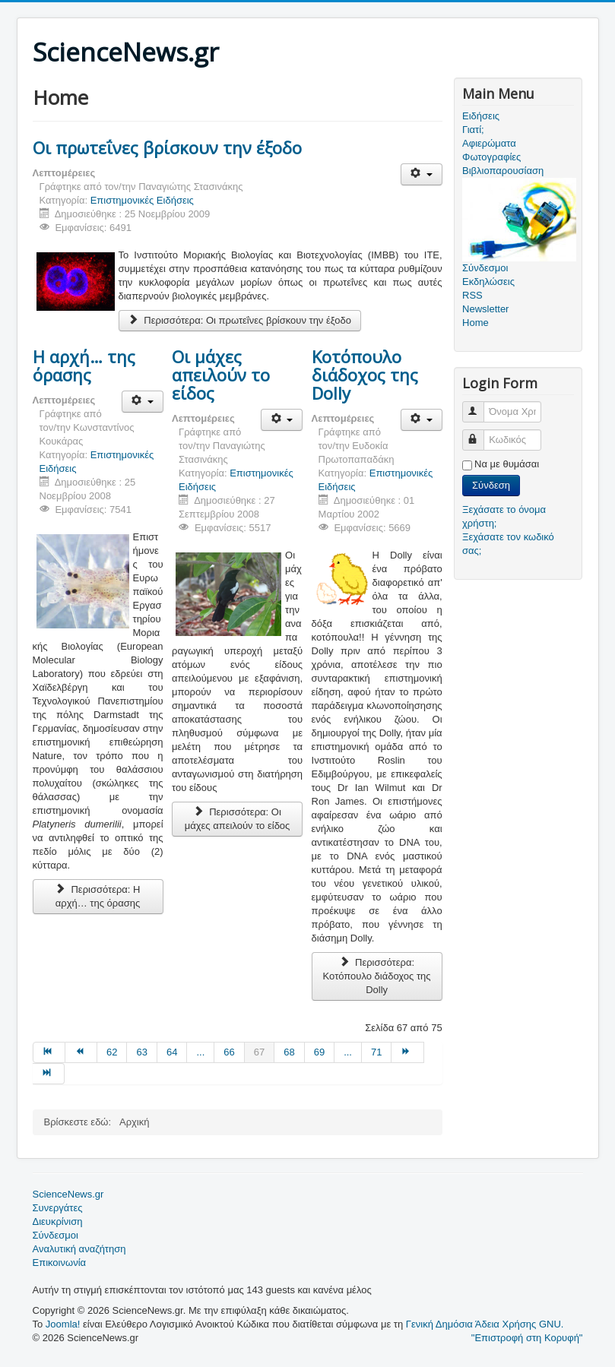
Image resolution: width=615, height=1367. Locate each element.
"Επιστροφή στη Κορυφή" (527, 1337)
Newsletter (485, 309)
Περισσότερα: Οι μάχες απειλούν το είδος (237, 818)
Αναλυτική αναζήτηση (79, 1249)
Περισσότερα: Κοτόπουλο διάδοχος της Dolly (377, 976)
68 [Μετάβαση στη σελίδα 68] (289, 1052)
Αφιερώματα (489, 143)
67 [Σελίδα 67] (259, 1052)
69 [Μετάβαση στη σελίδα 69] (319, 1052)
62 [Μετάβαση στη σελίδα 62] (111, 1052)
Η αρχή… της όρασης (84, 365)
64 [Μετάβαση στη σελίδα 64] (171, 1052)
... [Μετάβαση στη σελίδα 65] (200, 1052)
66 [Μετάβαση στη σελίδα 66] (228, 1052)
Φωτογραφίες (491, 157)
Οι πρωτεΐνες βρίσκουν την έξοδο (167, 147)
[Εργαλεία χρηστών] (421, 174)
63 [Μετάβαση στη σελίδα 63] (141, 1052)
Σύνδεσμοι (55, 1235)
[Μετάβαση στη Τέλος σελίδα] (49, 1073)
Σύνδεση (491, 485)
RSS (472, 295)
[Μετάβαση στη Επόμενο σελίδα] (407, 1052)
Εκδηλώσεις (488, 281)
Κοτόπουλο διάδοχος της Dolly (365, 374)
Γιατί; (473, 129)
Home (475, 322)
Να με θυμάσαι (506, 464)
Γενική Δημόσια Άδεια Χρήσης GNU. (485, 1324)
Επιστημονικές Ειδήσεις (142, 200)
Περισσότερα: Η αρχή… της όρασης (98, 896)
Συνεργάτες (58, 1208)
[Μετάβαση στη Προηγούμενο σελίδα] (81, 1052)
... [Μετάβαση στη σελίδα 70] (348, 1052)
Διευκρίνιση (58, 1221)
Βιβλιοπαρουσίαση (503, 170)
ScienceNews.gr (68, 1194)
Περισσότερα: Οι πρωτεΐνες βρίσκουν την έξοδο (239, 320)
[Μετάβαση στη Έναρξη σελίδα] (49, 1052)
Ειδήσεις (480, 116)
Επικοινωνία (60, 1262)
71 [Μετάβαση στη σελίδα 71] (376, 1052)
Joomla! (63, 1324)
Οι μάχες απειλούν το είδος (221, 374)
